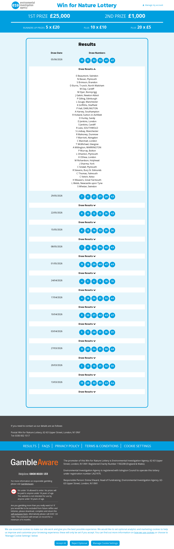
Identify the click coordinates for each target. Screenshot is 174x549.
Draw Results (86, 69)
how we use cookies (144, 532)
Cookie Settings (137, 446)
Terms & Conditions (102, 446)
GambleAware (27, 484)
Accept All (61, 543)
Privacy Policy (67, 446)
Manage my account (152, 5)
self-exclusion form (19, 514)
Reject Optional (79, 543)
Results (29, 446)
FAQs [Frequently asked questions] (46, 446)
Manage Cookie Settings (105, 543)
